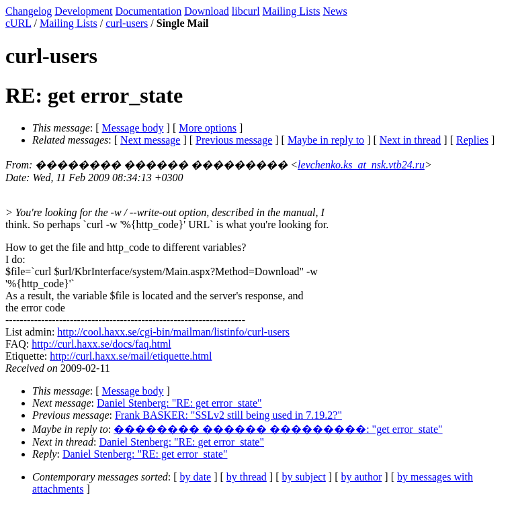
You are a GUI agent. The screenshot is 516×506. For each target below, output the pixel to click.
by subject (304, 477)
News (334, 11)
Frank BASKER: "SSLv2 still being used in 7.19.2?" (228, 415)
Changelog (28, 11)
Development (83, 11)
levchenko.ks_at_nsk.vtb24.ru (361, 164)
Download (206, 11)
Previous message (234, 140)
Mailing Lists (291, 11)
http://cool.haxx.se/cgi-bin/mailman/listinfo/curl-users (173, 332)
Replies (472, 140)
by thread (246, 477)
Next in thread (410, 140)
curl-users (126, 23)
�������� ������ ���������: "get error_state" (278, 429)
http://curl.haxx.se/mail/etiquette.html (131, 356)
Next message (150, 140)
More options (207, 128)
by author (361, 477)
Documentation (149, 11)
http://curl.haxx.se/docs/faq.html (101, 344)
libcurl (246, 11)
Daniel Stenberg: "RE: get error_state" (179, 403)
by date (196, 477)
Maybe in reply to (326, 140)
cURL (18, 23)
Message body (133, 128)
